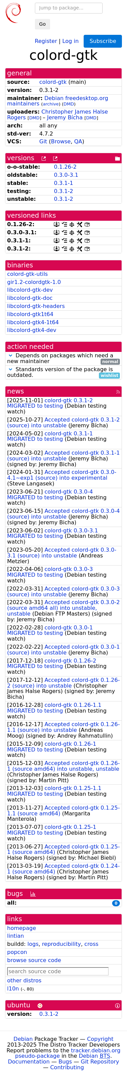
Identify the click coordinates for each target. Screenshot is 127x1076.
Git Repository (100, 1061)
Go (42, 24)
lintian (15, 936)
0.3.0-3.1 (66, 175)
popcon (17, 952)
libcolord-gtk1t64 (30, 314)
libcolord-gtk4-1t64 (33, 322)
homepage (21, 928)
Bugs (65, 1061)
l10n (13, 988)
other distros (24, 980)
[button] (10, 355)
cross (91, 944)
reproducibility (61, 944)
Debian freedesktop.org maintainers (57, 101)
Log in (70, 41)
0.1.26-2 (65, 167)
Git (43, 141)
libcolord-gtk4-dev (31, 330)
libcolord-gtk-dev (30, 290)
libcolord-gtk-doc (29, 298)
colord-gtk (53, 82)
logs (33, 944)
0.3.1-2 (63, 191)
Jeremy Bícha (65, 117)
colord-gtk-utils (27, 274)
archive (51, 103)
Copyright (100, 1039)
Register (46, 41)
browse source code (34, 960)
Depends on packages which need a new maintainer (63, 358)
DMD (69, 103)
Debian (23, 1039)
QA (78, 141)
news (15, 391)
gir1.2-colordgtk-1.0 (34, 282)
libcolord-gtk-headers (36, 306)
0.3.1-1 (63, 183)
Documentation (28, 1061)
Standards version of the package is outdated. (63, 372)
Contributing (67, 1067)
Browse (60, 141)
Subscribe (102, 41)
